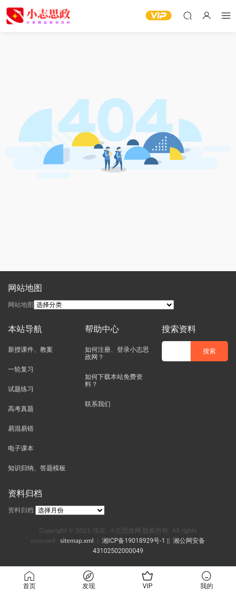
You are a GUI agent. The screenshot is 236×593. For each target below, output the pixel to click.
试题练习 (21, 389)
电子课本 (21, 448)
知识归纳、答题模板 (37, 468)
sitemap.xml (76, 540)
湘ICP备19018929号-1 (134, 540)
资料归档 (21, 510)
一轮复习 (21, 369)
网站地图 (21, 305)
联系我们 (98, 404)
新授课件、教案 (30, 349)
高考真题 (21, 409)
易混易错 (21, 428)
